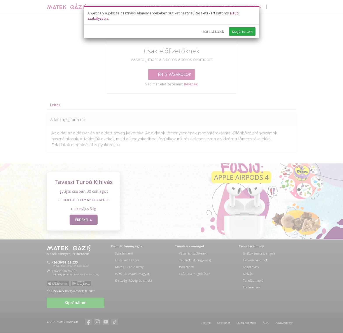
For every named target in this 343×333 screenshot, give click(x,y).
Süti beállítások (213, 31)
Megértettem (242, 31)
